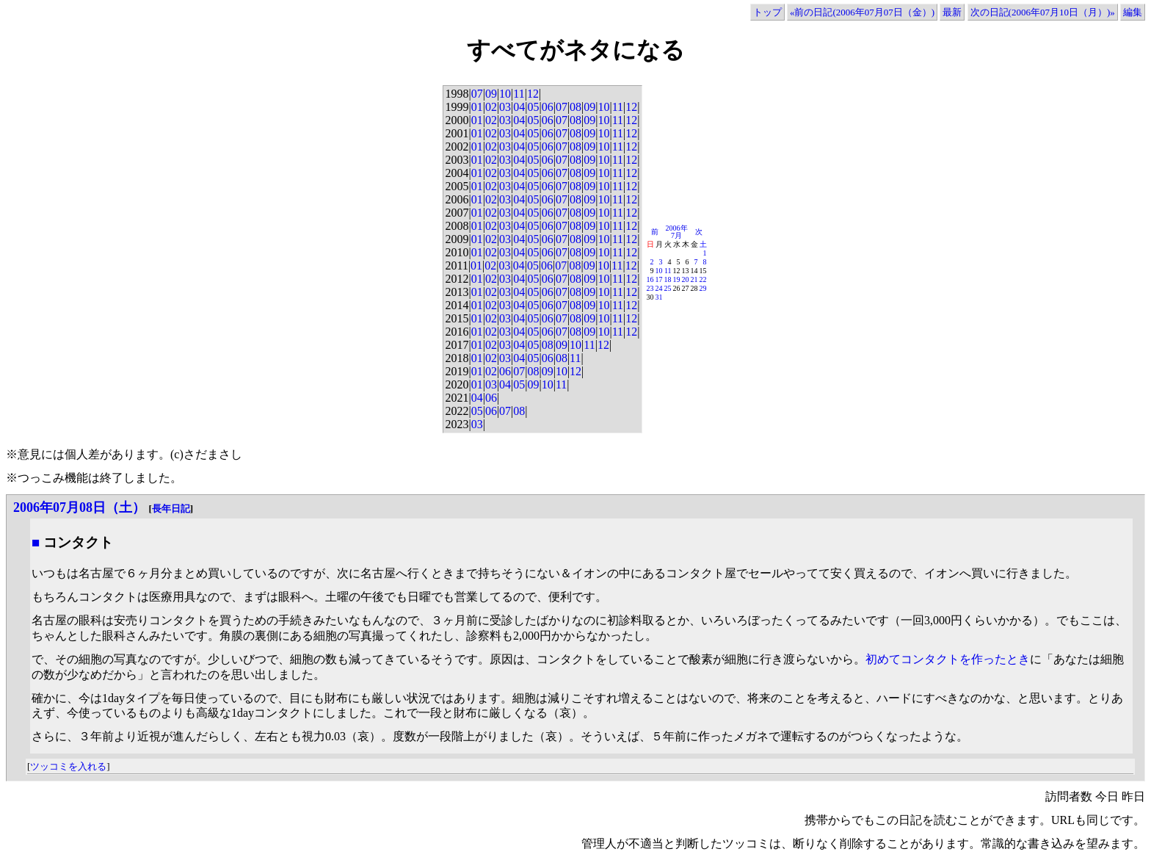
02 (491, 107)
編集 (1132, 12)
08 (575, 107)
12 (533, 93)
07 (477, 93)
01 (477, 107)
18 (668, 279)
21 (694, 279)
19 (676, 279)
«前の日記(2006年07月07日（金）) (862, 12)
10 (505, 93)
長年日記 (171, 508)
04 (519, 107)
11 (518, 93)
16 (650, 279)
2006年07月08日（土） (79, 507)
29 (703, 288)
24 (659, 288)
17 (659, 279)
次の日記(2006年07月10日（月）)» (1042, 12)
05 (533, 107)
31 (659, 297)
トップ (767, 12)
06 (547, 107)
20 (685, 279)
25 (668, 288)
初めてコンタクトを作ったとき (947, 659)
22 (703, 279)
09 (491, 93)
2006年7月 (677, 231)
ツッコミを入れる (68, 766)
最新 (952, 12)
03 (505, 107)
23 (650, 288)
